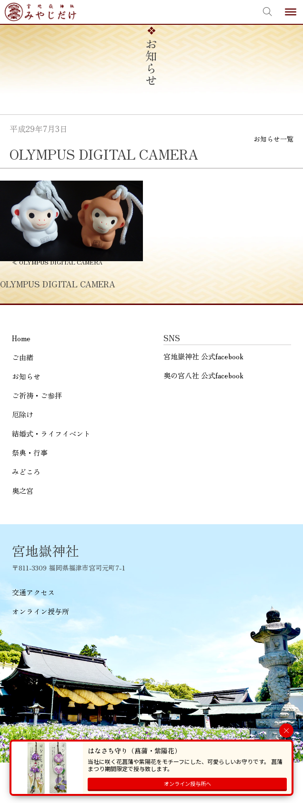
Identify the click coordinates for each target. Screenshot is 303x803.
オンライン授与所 (40, 611)
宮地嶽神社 (40, 11)
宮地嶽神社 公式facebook (203, 356)
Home (21, 338)
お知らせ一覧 (273, 138)
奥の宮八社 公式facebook (203, 375)
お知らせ (26, 376)
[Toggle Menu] (290, 12)
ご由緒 (22, 357)
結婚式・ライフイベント (51, 433)
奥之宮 (22, 491)
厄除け (22, 414)
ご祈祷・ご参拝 (37, 395)
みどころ (26, 472)
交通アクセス (33, 592)
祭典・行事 (30, 452)
